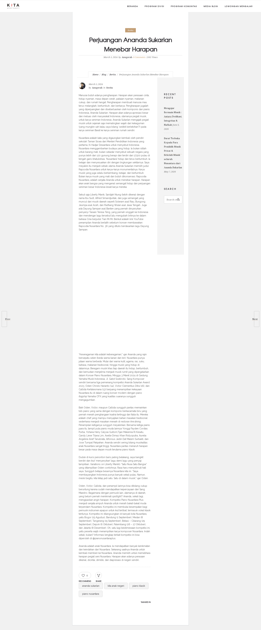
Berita (113, 74)
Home (95, 74)
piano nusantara (90, 594)
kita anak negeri (116, 586)
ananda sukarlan (90, 586)
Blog (104, 74)
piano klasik (138, 586)
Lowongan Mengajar (239, 6)
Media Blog (211, 6)
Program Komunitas (184, 6)
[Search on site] (173, 199)
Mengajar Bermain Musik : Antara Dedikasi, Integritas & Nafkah (173, 116)
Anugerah (127, 57)
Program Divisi (154, 6)
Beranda (132, 6)
